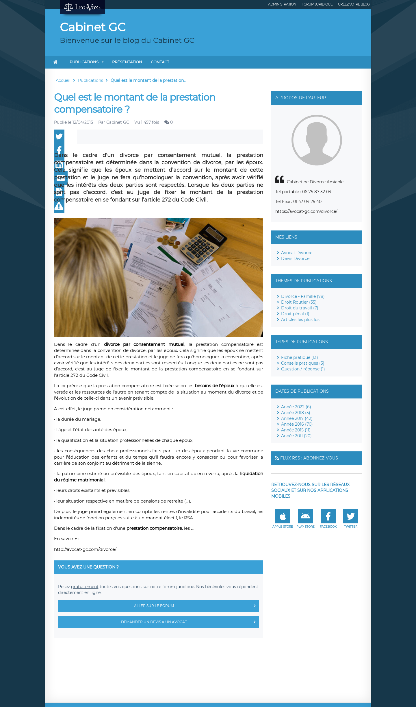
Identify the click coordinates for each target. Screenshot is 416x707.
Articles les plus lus (300, 319)
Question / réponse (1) (303, 369)
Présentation (127, 62)
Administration (282, 4)
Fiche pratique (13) (299, 357)
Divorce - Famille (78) (303, 296)
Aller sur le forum (196, 606)
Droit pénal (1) (295, 313)
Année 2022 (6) (296, 406)
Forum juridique (317, 4)
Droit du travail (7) (299, 308)
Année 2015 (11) (296, 430)
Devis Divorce (295, 258)
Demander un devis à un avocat (190, 622)
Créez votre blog (353, 4)
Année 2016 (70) (297, 424)
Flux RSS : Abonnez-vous (309, 458)
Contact (160, 62)
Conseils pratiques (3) (302, 363)
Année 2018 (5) (295, 412)
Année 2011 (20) (296, 435)
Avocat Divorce (296, 252)
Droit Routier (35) (299, 302)
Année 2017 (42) (297, 418)
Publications (84, 62)
